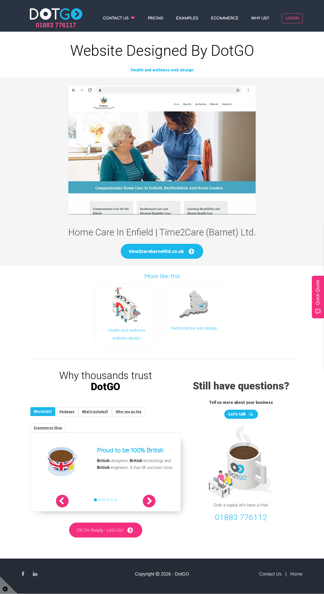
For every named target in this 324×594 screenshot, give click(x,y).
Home (296, 574)
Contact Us (270, 574)
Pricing (155, 18)
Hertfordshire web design (193, 327)
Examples (187, 18)
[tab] (43, 410)
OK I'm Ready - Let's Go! (100, 530)
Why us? (260, 18)
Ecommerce (224, 18)
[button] (66, 501)
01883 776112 (241, 516)
